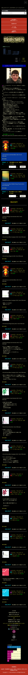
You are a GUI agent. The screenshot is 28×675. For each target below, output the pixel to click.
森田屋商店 (14, 666)
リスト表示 (23, 61)
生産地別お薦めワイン (14, 31)
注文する (23, 166)
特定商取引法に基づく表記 (10, 669)
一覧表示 (16, 61)
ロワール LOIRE (16, 51)
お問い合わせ (24, 669)
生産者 (4, 49)
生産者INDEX (14, 23)
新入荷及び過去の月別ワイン (14, 20)
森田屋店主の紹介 (14, 670)
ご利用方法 (19, 669)
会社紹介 (2, 669)
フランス (9, 50)
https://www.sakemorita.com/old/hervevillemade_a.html (14, 135)
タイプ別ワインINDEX (14, 27)
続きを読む (4, 158)
